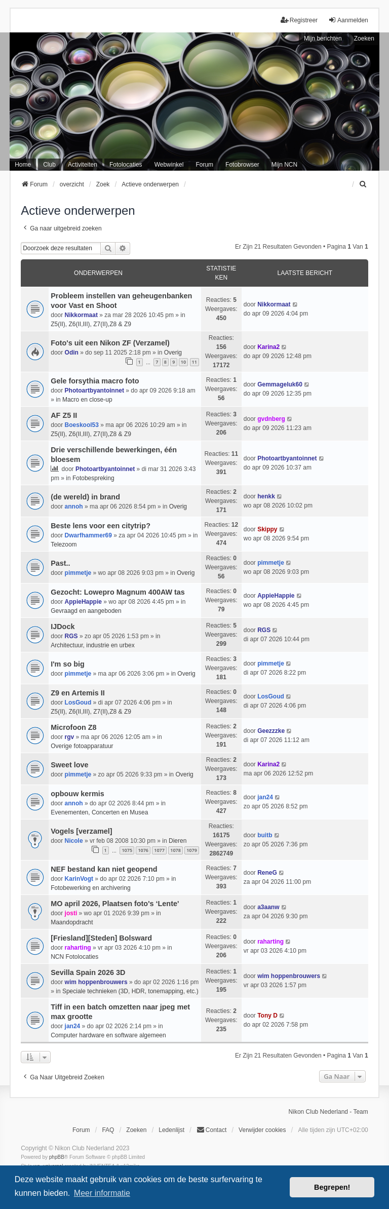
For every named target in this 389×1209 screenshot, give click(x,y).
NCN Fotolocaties (74, 956)
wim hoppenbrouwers (96, 982)
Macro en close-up (87, 399)
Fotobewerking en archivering (90, 887)
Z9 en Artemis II (78, 693)
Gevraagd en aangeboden (86, 610)
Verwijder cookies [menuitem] (262, 1130)
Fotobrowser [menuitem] (242, 164)
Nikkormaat (81, 315)
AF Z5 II (64, 415)
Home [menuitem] (23, 164)
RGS (71, 636)
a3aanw (268, 907)
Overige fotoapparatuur (82, 746)
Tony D (267, 1015)
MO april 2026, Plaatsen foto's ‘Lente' (115, 904)
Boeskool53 (82, 424)
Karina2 (268, 346)
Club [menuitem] (49, 164)
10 (183, 362)
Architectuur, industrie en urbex (92, 645)
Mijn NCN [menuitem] (284, 164)
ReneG (267, 872)
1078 (175, 850)
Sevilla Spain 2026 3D (88, 972)
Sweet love (69, 765)
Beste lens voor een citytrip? (100, 526)
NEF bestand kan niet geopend (104, 869)
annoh (74, 506)
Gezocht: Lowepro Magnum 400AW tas (118, 592)
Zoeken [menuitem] (136, 1130)
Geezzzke (271, 730)
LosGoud (78, 702)
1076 (143, 850)
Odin (72, 352)
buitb (264, 835)
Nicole (74, 840)
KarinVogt (79, 878)
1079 (191, 850)
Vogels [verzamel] (81, 831)
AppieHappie (83, 601)
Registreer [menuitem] (299, 20)
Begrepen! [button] (332, 1187)
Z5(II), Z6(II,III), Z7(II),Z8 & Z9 (91, 324)
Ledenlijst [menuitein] (171, 1130)
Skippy (267, 529)
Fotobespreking (93, 478)
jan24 (265, 797)
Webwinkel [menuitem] (169, 164)
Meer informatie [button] (102, 1193)
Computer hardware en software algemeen (108, 1035)
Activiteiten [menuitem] (82, 164)
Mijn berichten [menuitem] (323, 38)
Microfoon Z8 (73, 727)
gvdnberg (271, 418)
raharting (78, 947)
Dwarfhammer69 (88, 535)
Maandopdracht (72, 922)
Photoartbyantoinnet (94, 390)
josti (71, 913)
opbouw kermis (77, 794)
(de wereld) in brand (85, 497)
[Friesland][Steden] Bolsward (101, 938)
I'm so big (68, 664)
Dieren (177, 840)
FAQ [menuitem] (108, 1130)
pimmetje (78, 572)
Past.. (60, 563)
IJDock (62, 626)
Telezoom (63, 544)
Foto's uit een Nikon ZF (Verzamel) (110, 343)
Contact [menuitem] (211, 1130)
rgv (69, 736)
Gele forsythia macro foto (95, 381)
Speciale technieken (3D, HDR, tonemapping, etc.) (130, 991)
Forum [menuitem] (204, 164)
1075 (127, 850)
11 (194, 362)
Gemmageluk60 (279, 384)
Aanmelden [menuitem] (348, 20)
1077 (159, 850)
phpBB (56, 1157)
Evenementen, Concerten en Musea (99, 812)
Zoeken (364, 38)
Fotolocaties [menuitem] (125, 164)
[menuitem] (363, 184)
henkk (266, 496)
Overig (173, 352)
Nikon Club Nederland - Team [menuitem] (328, 1111)
